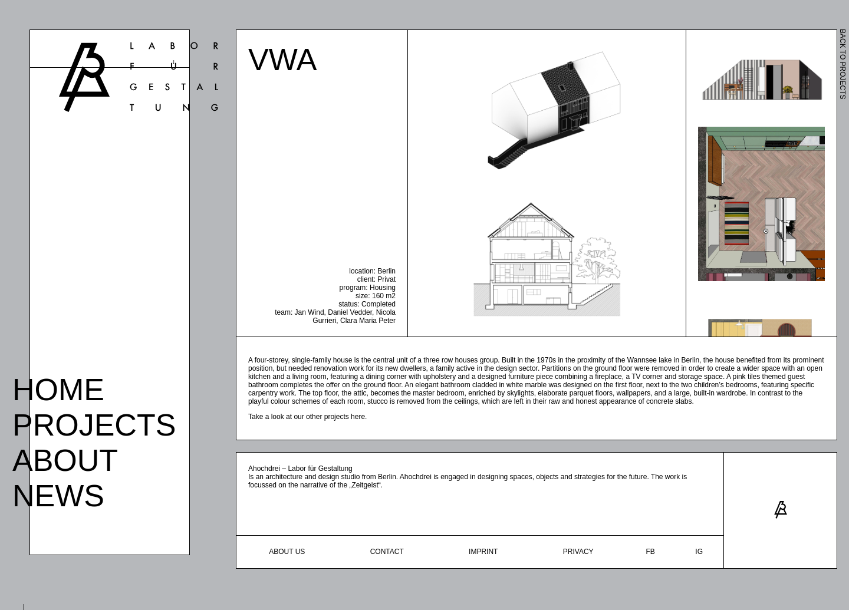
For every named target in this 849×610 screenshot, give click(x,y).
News (58, 493)
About (65, 458)
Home (58, 387)
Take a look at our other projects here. (307, 417)
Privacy (578, 552)
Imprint (483, 552)
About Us (287, 552)
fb (650, 552)
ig (699, 552)
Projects (94, 422)
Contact (387, 552)
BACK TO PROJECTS (842, 64)
